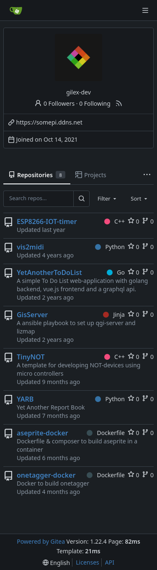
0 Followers (54, 103)
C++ (114, 221)
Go (116, 272)
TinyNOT (31, 357)
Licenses (87, 562)
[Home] (16, 10)
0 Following (95, 103)
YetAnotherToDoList (49, 272)
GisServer (32, 314)
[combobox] (108, 198)
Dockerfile (106, 433)
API (109, 562)
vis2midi (30, 247)
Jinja (114, 314)
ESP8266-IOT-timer (47, 221)
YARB (25, 399)
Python (110, 247)
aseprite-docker (42, 433)
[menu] (56, 563)
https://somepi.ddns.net (49, 122)
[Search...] (81, 198)
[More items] (147, 175)
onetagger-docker (46, 475)
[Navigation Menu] (145, 10)
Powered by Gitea (41, 541)
